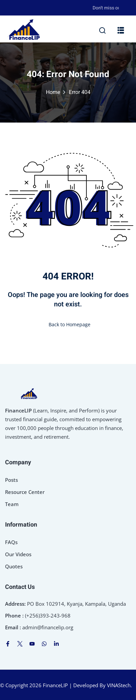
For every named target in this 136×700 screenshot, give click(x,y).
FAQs (11, 542)
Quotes (14, 566)
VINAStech (119, 685)
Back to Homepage (68, 324)
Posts (11, 479)
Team (12, 504)
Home (53, 92)
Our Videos (18, 554)
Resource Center (25, 492)
